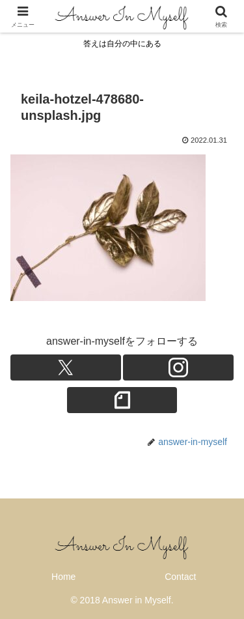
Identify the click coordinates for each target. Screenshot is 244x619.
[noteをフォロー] (122, 400)
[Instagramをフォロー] (178, 367)
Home (63, 576)
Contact (180, 576)
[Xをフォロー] (65, 367)
